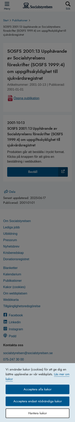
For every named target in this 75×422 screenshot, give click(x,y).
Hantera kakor (37, 413)
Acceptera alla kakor (37, 389)
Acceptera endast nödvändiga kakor (37, 401)
